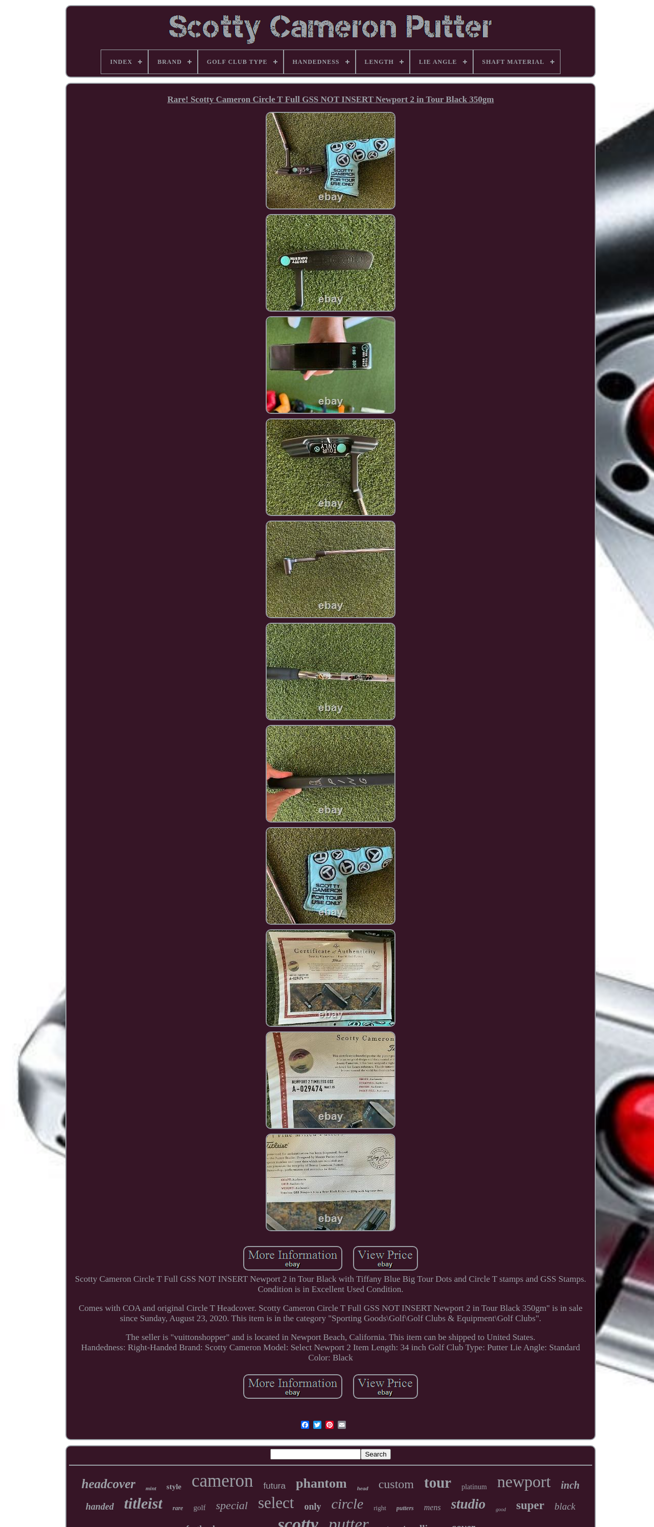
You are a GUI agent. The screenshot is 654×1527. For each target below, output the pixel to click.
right (379, 1508)
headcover (109, 1484)
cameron (222, 1481)
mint (151, 1488)
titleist (143, 1503)
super (530, 1505)
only (312, 1506)
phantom (321, 1483)
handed (100, 1506)
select (276, 1503)
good (501, 1509)
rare (178, 1508)
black (564, 1506)
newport (524, 1481)
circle (347, 1504)
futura (274, 1486)
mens (432, 1507)
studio (468, 1504)
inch (570, 1485)
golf (199, 1507)
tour (437, 1482)
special (232, 1505)
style (174, 1487)
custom (396, 1484)
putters (405, 1508)
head (362, 1488)
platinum (474, 1487)
